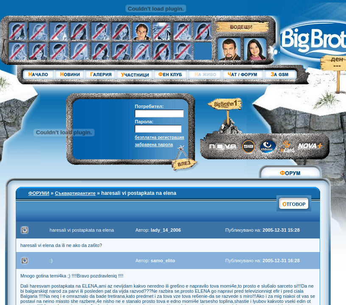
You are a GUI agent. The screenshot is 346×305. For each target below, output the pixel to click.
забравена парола (154, 144)
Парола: (144, 121)
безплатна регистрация (159, 137)
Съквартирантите (75, 193)
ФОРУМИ (38, 193)
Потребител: (149, 106)
